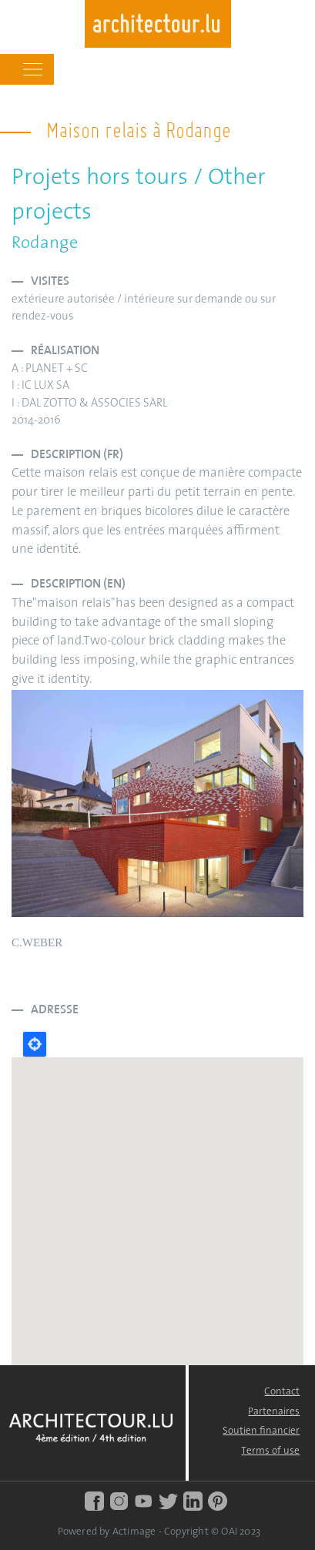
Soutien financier (261, 1431)
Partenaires (274, 1412)
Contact (282, 1392)
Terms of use (270, 1451)
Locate (34, 1044)
